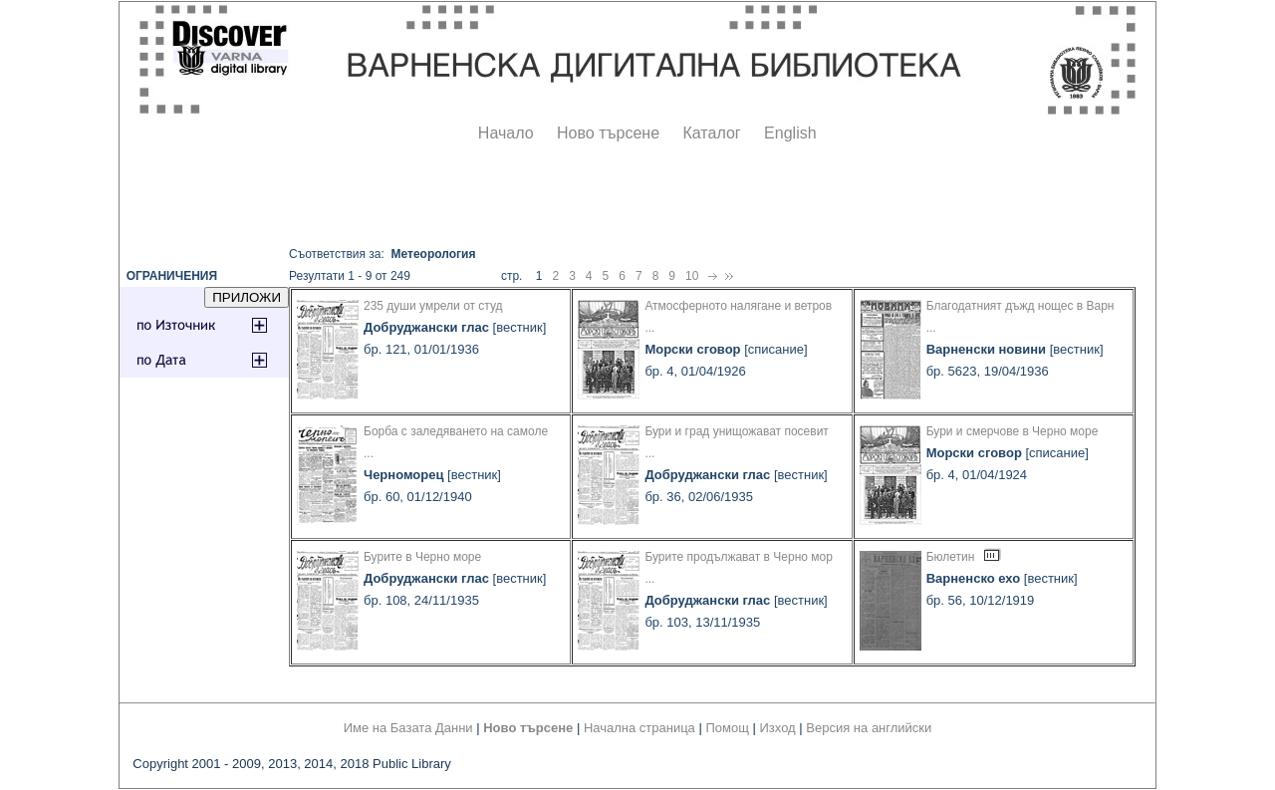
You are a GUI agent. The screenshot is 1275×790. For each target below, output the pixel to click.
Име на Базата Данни (408, 727)
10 (691, 276)
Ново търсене (608, 133)
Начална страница (639, 727)
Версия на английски (868, 727)
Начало (506, 133)
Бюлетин (950, 557)
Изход (778, 727)
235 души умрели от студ (433, 306)
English (790, 133)
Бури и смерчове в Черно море (1012, 431)
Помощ (726, 727)
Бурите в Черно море (422, 557)
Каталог (711, 133)
